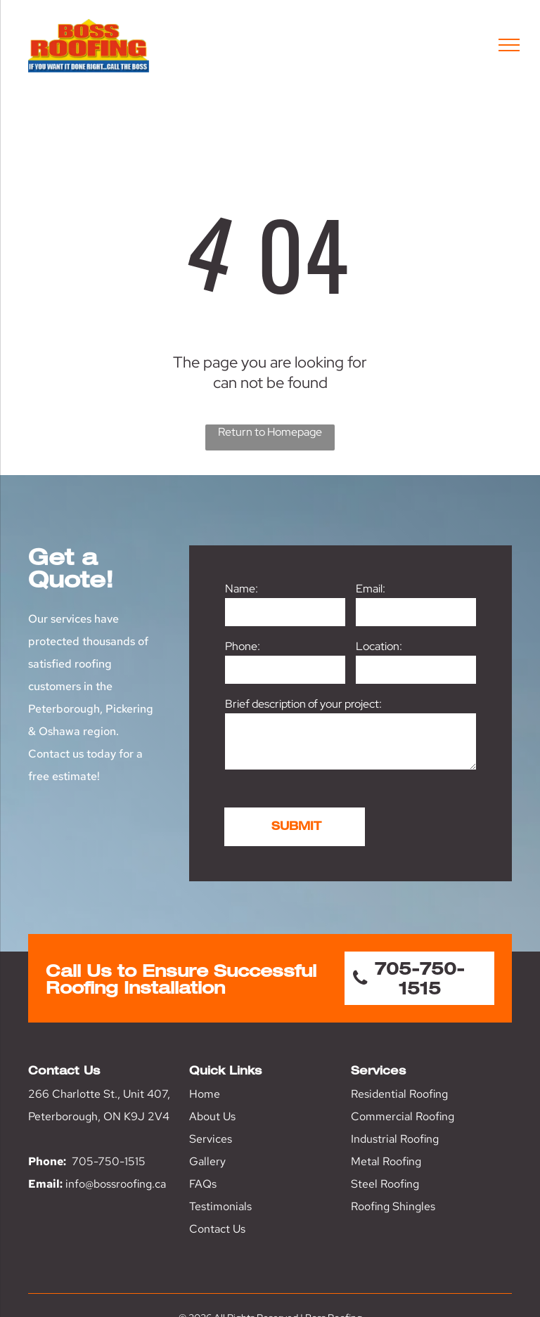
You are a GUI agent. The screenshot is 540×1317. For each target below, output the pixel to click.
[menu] (509, 45)
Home (204, 1093)
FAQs (203, 1183)
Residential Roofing (399, 1093)
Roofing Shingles (393, 1206)
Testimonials (220, 1206)
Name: (241, 588)
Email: (370, 588)
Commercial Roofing (402, 1116)
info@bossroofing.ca (115, 1183)
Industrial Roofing (395, 1138)
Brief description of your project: (303, 703)
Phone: (242, 646)
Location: (379, 646)
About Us (212, 1116)
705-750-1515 (109, 1161)
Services (210, 1138)
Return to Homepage (270, 431)
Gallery (207, 1161)
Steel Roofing (385, 1183)
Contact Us (217, 1228)
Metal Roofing (386, 1161)
